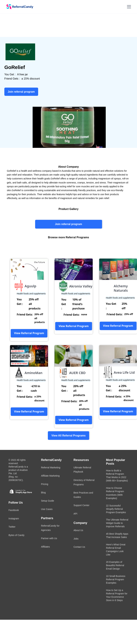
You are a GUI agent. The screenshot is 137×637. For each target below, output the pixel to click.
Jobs (76, 538)
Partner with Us (49, 538)
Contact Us (79, 547)
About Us (78, 530)
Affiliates (45, 546)
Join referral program (68, 224)
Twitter (12, 526)
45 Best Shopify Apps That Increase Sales (117, 535)
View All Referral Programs (68, 435)
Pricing (44, 484)
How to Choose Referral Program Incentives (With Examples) (115, 493)
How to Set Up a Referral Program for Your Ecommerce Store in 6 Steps (116, 595)
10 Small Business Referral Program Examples (115, 579)
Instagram (14, 518)
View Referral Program (29, 333)
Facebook (14, 510)
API (75, 513)
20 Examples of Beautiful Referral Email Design (115, 565)
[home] (18, 6)
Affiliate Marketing (50, 475)
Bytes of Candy (16, 535)
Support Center (81, 505)
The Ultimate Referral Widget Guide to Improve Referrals (117, 523)
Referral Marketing (50, 467)
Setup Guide (47, 500)
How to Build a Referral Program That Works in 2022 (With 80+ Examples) (117, 475)
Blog (43, 492)
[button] (128, 7)
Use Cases (46, 509)
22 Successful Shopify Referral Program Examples (116, 509)
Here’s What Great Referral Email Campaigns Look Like (115, 549)
